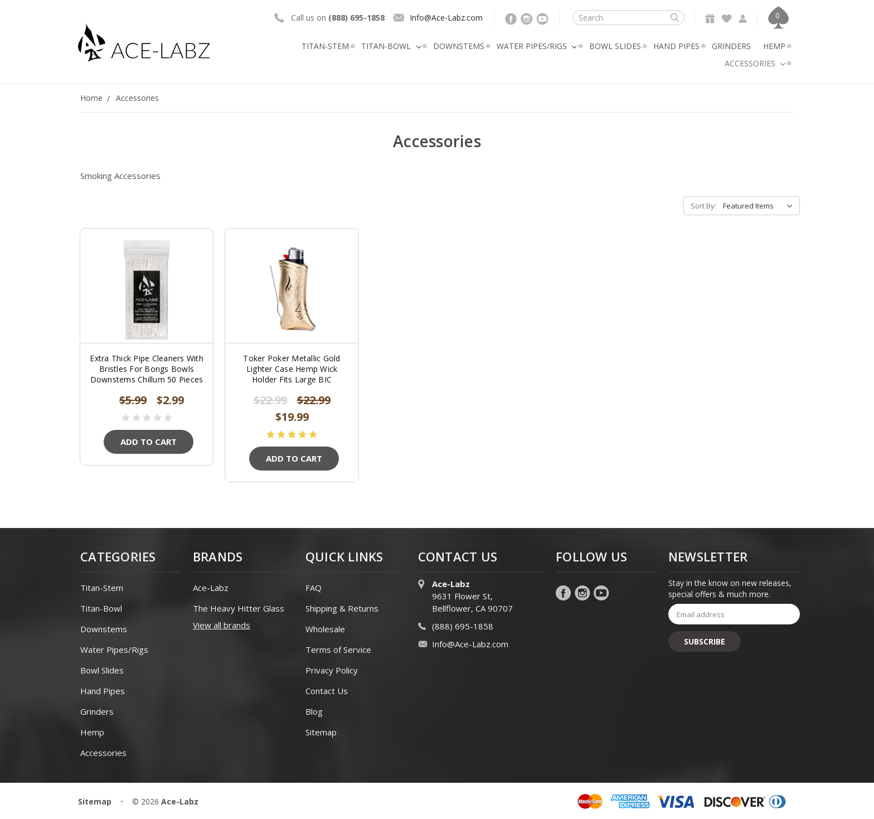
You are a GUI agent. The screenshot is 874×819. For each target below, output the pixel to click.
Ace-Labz (211, 587)
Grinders (731, 46)
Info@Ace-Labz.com (446, 17)
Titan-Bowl (391, 46)
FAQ (313, 587)
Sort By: (703, 206)
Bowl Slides (615, 46)
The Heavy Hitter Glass (238, 608)
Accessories (755, 63)
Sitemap (321, 732)
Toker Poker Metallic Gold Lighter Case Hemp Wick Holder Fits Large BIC (291, 369)
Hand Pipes (676, 46)
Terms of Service (338, 649)
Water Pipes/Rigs (537, 46)
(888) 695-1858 (462, 626)
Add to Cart (148, 441)
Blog (314, 711)
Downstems (458, 46)
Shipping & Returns (341, 608)
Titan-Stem (325, 46)
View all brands (221, 625)
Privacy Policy (331, 670)
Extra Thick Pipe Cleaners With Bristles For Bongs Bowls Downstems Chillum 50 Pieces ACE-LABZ (146, 374)
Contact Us (326, 690)
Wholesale (325, 628)
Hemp (774, 46)
